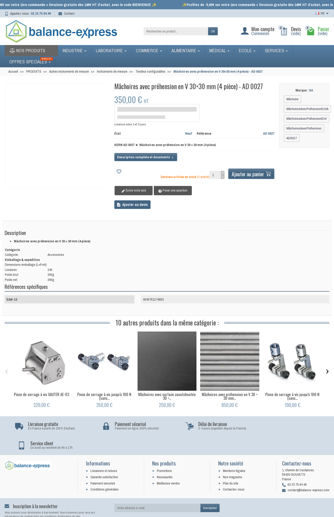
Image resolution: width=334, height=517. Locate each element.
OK (213, 31)
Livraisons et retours (103, 451)
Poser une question (169, 190)
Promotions (164, 451)
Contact (66, 13)
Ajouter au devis (132, 204)
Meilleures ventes (168, 464)
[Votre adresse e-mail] (157, 489)
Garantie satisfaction (104, 457)
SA (311, 90)
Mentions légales (234, 451)
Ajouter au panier (251, 174)
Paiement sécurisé (102, 464)
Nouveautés (165, 457)
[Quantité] (214, 175)
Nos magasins (232, 457)
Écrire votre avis (132, 190)
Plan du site (230, 464)
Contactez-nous (233, 470)
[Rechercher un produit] (176, 31)
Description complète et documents (145, 157)
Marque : (301, 90)
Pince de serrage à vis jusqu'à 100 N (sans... (104, 396)
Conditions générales (104, 470)
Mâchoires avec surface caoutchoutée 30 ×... (167, 396)
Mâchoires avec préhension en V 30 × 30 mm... (229, 396)
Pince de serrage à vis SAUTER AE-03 (41, 394)
